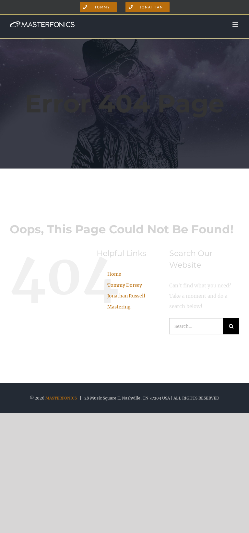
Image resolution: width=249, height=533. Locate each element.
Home (114, 274)
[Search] (231, 326)
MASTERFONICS (61, 398)
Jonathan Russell (126, 296)
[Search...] (196, 326)
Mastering (119, 307)
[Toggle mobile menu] (235, 24)
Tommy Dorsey (124, 285)
